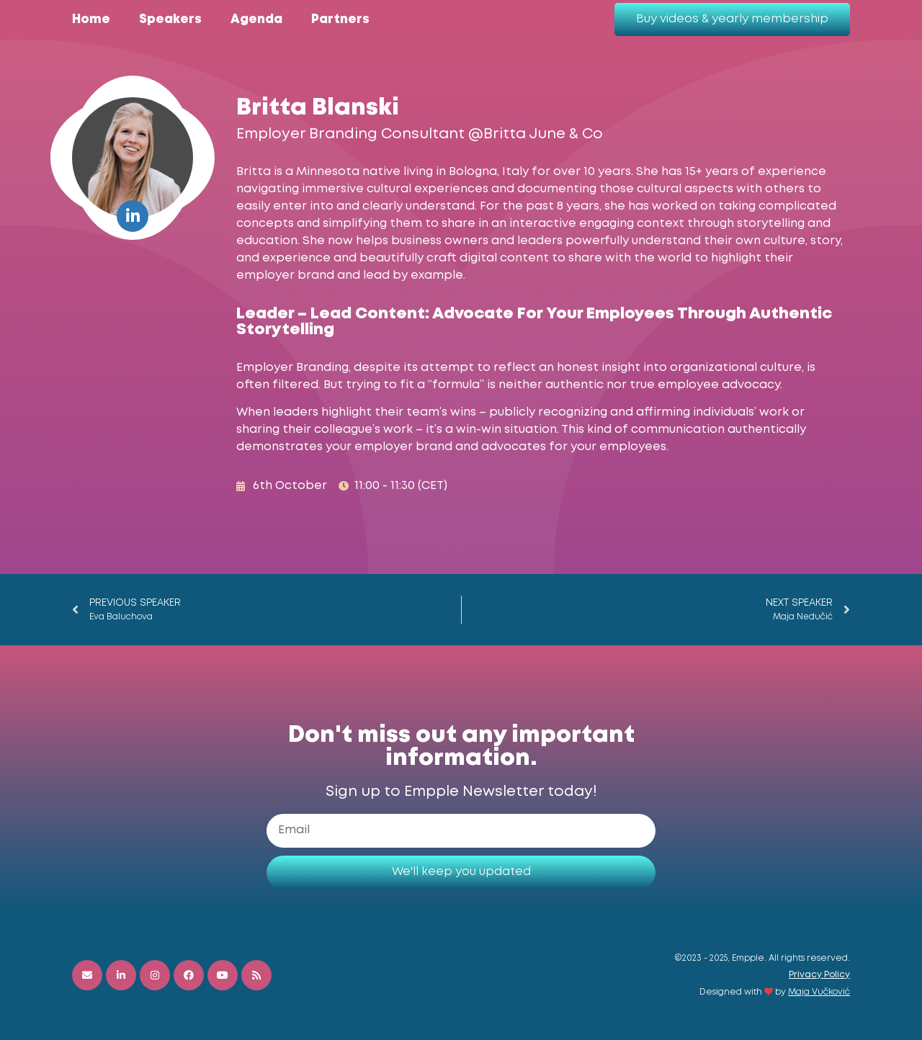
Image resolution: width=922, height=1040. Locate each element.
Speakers (170, 19)
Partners (340, 19)
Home (91, 19)
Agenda (256, 19)
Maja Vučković (819, 992)
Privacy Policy (819, 975)
